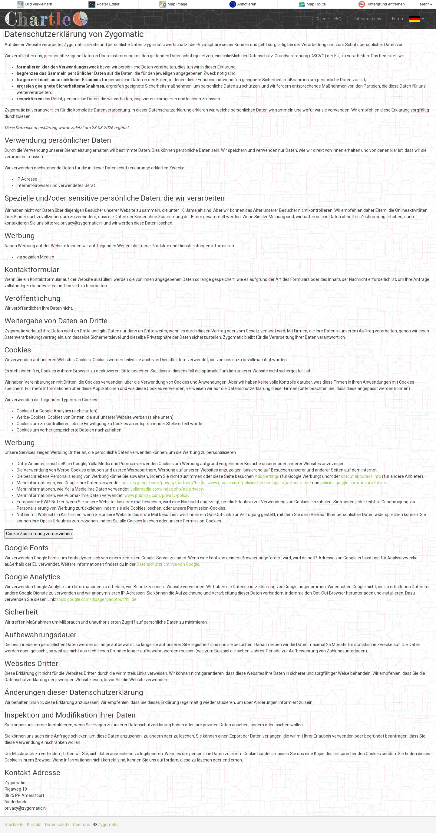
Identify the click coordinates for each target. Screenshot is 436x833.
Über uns (81, 824)
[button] (417, 19)
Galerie (322, 18)
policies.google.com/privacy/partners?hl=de (164, 482)
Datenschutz (57, 824)
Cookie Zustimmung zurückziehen (39, 533)
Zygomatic (108, 824)
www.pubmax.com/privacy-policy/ (157, 495)
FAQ (338, 18)
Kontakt (34, 824)
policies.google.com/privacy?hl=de (353, 482)
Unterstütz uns (363, 18)
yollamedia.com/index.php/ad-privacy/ (167, 489)
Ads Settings (267, 476)
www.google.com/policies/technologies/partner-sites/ (259, 482)
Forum (395, 18)
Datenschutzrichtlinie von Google (168, 564)
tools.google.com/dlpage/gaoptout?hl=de (97, 599)
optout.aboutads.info (361, 476)
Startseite (14, 824)
